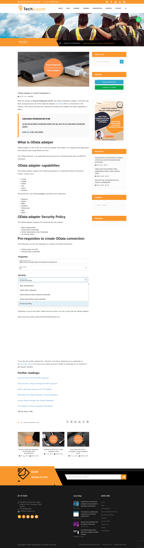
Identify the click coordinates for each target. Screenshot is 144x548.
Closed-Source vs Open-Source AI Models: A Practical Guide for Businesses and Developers (109, 160)
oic (21, 422)
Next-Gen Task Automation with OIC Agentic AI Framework (107, 181)
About (103, 502)
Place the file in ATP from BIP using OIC (33, 378)
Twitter (107, 2)
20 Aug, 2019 (24, 456)
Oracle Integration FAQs (109, 511)
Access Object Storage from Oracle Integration (36, 400)
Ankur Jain (23, 96)
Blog (102, 505)
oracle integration (29, 422)
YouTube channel (27, 364)
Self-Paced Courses (107, 515)
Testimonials (105, 530)
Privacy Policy (107, 544)
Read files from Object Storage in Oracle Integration (38, 395)
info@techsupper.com (29, 2)
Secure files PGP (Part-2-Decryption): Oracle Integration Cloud (78, 451)
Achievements (105, 508)
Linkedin (120, 2)
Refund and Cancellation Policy (89, 544)
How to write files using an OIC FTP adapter (35, 389)
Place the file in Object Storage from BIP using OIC (37, 384)
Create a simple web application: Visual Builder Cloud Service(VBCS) (29, 451)
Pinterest (124, 2)
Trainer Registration (109, 82)
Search (121, 61)
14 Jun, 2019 (74, 456)
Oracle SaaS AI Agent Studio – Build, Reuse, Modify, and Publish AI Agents (90, 532)
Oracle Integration (72, 43)
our (34, 471)
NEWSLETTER (39, 477)
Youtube (116, 2)
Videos (103, 527)
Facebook (111, 2)
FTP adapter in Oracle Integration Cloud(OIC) (35, 406)
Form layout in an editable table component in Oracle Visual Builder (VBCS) (107, 171)
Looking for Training (109, 87)
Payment (104, 518)
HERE (28, 132)
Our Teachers (105, 521)
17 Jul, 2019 (49, 454)
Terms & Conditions (120, 544)
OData (60, 104)
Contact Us (104, 524)
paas (37, 422)
